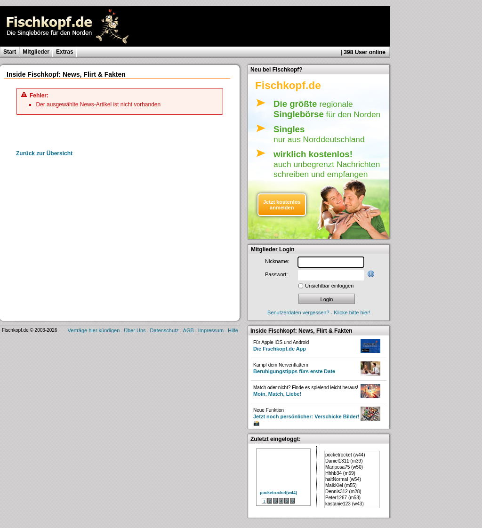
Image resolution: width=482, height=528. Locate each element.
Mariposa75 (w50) (344, 467)
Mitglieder (36, 51)
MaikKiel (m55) (341, 485)
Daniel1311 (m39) (344, 461)
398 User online (365, 52)
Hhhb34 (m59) (340, 473)
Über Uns (134, 330)
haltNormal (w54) (343, 479)
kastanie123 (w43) (344, 503)
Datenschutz (164, 330)
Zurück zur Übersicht (44, 153)
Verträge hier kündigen (94, 330)
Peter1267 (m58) (343, 497)
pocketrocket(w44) (278, 492)
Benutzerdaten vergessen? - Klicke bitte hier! (318, 312)
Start (9, 51)
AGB (188, 330)
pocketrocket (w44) (345, 454)
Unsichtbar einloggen (329, 285)
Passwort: (276, 274)
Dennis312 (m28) (343, 491)
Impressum (211, 330)
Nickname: (277, 261)
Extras (64, 51)
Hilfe (233, 330)
